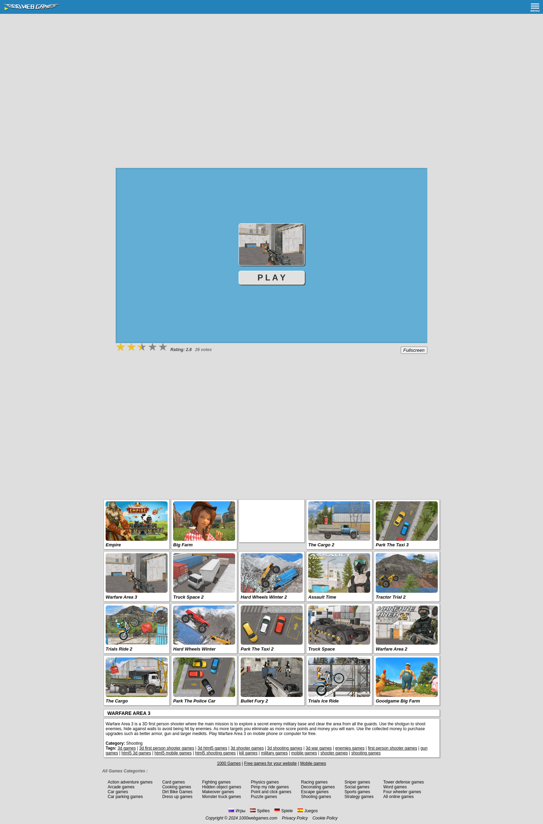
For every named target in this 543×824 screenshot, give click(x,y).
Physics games (265, 782)
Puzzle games (264, 796)
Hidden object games (221, 787)
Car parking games (125, 796)
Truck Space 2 (188, 597)
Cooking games (176, 787)
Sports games (357, 791)
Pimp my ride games (270, 787)
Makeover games (218, 791)
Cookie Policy (325, 818)
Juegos (307, 810)
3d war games (319, 748)
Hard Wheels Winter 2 (264, 597)
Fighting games (216, 782)
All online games (398, 796)
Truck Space (321, 649)
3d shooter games (247, 748)
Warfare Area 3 (121, 597)
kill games (248, 753)
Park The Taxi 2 (257, 649)
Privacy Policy (295, 818)
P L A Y (272, 277)
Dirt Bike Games (177, 791)
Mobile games (313, 763)
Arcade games (121, 787)
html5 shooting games (215, 753)
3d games (126, 748)
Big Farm (183, 544)
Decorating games (318, 787)
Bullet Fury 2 (254, 701)
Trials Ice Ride (323, 701)
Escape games (314, 791)
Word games (395, 787)
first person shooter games (392, 748)
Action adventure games (130, 782)
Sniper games (357, 782)
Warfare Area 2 (391, 649)
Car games (118, 791)
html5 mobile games (173, 753)
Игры (237, 810)
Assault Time (322, 597)
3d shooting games (284, 748)
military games (274, 753)
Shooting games (316, 796)
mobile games (304, 753)
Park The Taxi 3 (392, 544)
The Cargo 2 (321, 544)
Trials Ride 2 (119, 649)
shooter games (334, 753)
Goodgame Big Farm (398, 701)
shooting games (366, 753)
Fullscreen (414, 350)
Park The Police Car (194, 701)
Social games (357, 787)
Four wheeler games (402, 791)
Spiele (283, 810)
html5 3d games (136, 753)
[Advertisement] (271, 65)
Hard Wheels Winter (194, 649)
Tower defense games (403, 782)
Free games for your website (270, 763)
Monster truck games (221, 796)
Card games (173, 782)
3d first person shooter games (166, 748)
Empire (113, 544)
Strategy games (359, 796)
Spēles (260, 810)
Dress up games (177, 796)
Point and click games (271, 791)
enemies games (350, 748)
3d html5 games (212, 748)
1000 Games (229, 763)
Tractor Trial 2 (391, 597)
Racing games (314, 782)
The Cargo (117, 701)
